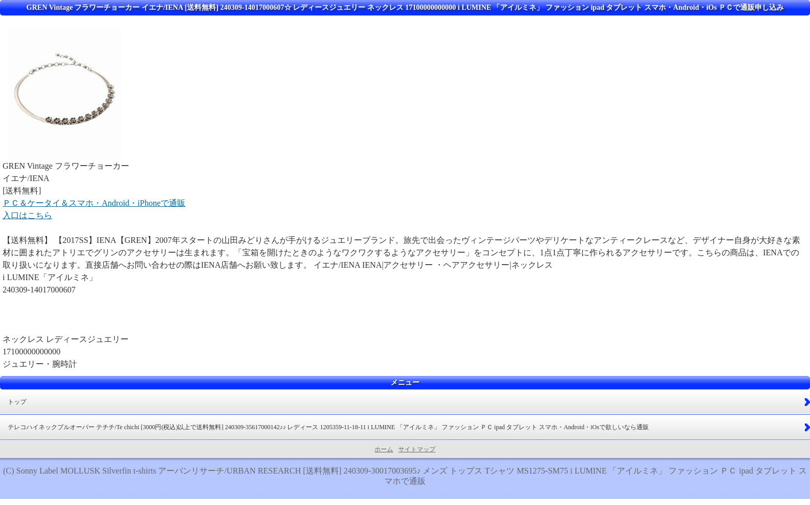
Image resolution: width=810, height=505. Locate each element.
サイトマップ (416, 449)
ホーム (384, 449)
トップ (17, 401)
